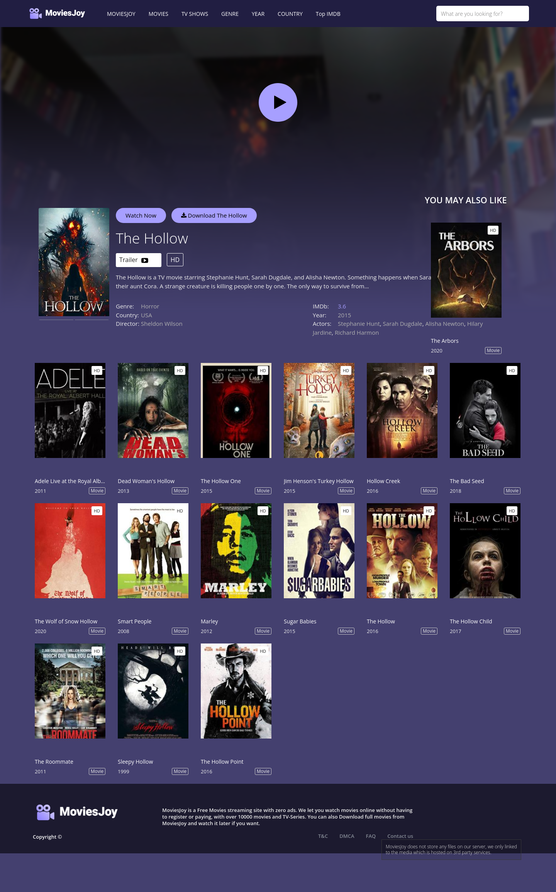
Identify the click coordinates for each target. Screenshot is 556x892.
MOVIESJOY (121, 13)
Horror (150, 306)
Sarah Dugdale (402, 323)
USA (146, 315)
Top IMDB (328, 13)
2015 (344, 315)
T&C (323, 835)
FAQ (371, 835)
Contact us (400, 835)
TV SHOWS (194, 13)
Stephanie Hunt (359, 323)
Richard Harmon (357, 332)
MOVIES (158, 13)
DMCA (346, 835)
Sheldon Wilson (162, 323)
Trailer (133, 260)
